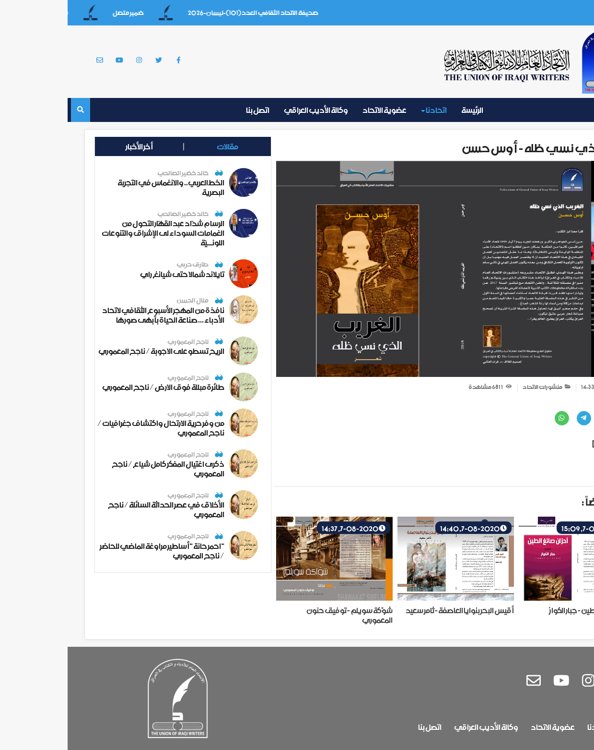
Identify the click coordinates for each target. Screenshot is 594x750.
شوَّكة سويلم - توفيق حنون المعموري (282, 615)
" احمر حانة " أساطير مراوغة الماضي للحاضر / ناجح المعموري (94, 551)
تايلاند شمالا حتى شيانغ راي (114, 274)
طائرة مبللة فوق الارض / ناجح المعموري (96, 387)
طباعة (548, 469)
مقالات (143, 146)
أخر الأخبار (71, 146)
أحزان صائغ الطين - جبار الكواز (524, 610)
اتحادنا (366, 110)
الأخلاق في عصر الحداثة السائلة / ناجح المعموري (98, 509)
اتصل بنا (190, 110)
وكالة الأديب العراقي (248, 110)
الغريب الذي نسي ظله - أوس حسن (481, 148)
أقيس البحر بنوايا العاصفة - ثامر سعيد (392, 610)
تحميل (557, 443)
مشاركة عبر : (553, 402)
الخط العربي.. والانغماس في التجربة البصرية (103, 187)
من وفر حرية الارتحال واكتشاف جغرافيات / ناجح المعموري (93, 428)
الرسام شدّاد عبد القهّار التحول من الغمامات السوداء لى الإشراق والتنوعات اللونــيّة (95, 233)
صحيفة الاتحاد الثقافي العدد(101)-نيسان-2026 (180, 12)
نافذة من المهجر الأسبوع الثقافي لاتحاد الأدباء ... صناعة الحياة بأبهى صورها (96, 315)
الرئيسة (405, 110)
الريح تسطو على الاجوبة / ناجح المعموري (94, 351)
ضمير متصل (55, 12)
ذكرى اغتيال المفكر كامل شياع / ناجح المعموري (100, 469)
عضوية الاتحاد (317, 110)
